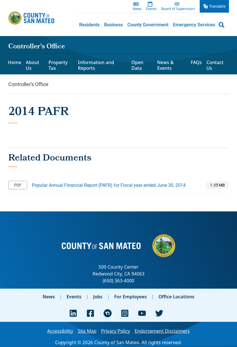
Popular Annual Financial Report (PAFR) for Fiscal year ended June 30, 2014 (109, 185)
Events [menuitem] (151, 9)
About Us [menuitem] (32, 65)
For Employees (130, 297)
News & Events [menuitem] (165, 65)
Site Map (87, 331)
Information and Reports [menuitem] (96, 65)
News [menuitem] (137, 9)
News (48, 297)
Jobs (97, 297)
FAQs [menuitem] (196, 63)
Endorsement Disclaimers (162, 331)
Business (113, 24)
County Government (147, 24)
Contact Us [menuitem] (214, 65)
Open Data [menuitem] (137, 65)
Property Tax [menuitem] (57, 65)
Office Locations (176, 297)
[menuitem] (89, 24)
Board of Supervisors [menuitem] (178, 9)
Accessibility (60, 331)
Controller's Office (36, 47)
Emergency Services (194, 24)
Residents (89, 24)
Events (74, 297)
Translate (217, 6)
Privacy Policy (115, 331)
